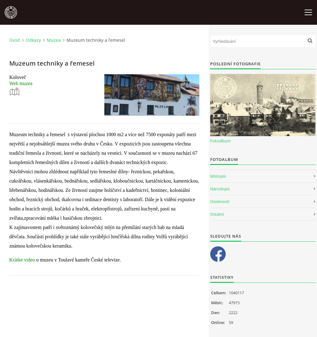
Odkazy (33, 40)
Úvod (14, 40)
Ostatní (217, 214)
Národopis (220, 189)
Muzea (54, 40)
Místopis (218, 176)
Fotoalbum (220, 141)
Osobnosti (219, 201)
